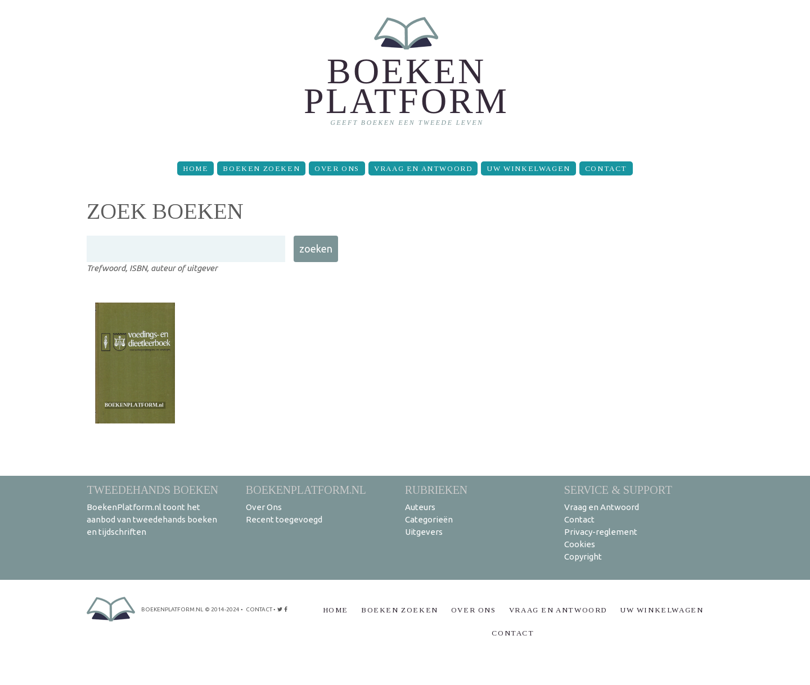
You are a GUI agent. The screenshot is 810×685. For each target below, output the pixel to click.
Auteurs (420, 507)
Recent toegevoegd (284, 519)
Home (195, 168)
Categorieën (429, 519)
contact (259, 609)
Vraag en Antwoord (423, 168)
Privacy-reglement (600, 532)
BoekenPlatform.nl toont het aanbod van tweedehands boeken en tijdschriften (152, 519)
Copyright (583, 556)
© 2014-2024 (222, 609)
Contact (606, 168)
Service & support (618, 489)
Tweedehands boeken (152, 489)
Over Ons (336, 168)
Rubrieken (436, 489)
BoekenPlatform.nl (306, 489)
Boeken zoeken (261, 168)
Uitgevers (424, 532)
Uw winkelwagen (528, 168)
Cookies (579, 544)
